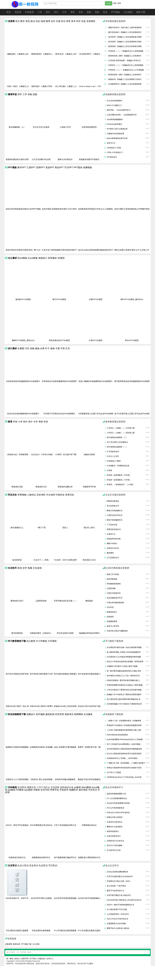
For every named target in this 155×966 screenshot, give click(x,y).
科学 (78, 21)
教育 (10, 421)
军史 (105, 12)
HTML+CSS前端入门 (115, 152)
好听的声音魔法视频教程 (65, 779)
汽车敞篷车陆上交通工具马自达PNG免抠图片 (97, 414)
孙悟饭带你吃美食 (114, 539)
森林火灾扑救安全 (65, 159)
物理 (48, 21)
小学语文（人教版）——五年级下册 (121, 428)
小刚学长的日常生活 (114, 515)
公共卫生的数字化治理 (41, 159)
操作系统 (83, 790)
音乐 (63, 21)
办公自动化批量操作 (114, 101)
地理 (43, 21)
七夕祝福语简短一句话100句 (118, 914)
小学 (40, 12)
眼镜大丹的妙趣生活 (114, 510)
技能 (89, 12)
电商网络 (78, 714)
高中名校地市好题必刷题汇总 (90, 674)
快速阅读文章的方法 (17, 857)
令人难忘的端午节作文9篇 (117, 909)
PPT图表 (78, 167)
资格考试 (69, 714)
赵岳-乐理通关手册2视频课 (65, 747)
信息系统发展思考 (89, 127)
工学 (25, 94)
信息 (83, 21)
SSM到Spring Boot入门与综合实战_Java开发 (124, 777)
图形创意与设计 (17, 601)
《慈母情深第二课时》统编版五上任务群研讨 (124, 56)
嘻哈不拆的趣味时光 (114, 520)
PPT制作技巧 (112, 157)
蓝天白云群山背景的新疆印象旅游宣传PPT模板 (97, 250)
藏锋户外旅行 (112, 543)
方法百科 (55, 787)
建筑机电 (49, 714)
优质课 (17, 12)
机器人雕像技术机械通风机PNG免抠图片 (96, 381)
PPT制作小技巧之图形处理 (117, 129)
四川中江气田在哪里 (114, 845)
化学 (53, 21)
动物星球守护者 (89, 487)
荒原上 (65, 528)
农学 (25, 568)
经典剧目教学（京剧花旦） (41, 633)
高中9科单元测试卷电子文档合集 (43, 674)
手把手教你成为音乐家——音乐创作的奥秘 (71, 601)
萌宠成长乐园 (17, 487)
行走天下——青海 (41, 560)
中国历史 (60, 495)
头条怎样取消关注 (114, 836)
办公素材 (128, 12)
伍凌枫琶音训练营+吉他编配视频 (43, 747)
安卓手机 (45, 790)
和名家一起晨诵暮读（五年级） (119, 475)
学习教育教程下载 (17, 641)
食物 (52, 348)
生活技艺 (12, 568)
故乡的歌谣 (17, 560)
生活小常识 (23, 865)
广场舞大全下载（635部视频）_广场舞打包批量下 (126, 763)
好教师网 (8, 944)
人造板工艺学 (65, 127)
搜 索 (109, 3)
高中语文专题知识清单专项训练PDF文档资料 (24, 674)
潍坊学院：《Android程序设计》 (119, 110)
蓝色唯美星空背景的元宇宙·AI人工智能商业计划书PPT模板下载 (104, 209)
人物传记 (31, 495)
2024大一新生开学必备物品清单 (19, 825)
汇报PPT (31, 167)
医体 (19, 568)
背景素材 (52, 258)
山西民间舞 (111, 588)
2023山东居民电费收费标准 (117, 872)
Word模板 (22, 258)
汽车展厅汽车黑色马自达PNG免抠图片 (59, 414)
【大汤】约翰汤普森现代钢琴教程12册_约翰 (124, 730)
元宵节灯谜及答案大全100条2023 (120, 876)
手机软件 (64, 790)
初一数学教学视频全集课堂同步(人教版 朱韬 (124, 671)
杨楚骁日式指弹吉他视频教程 (18, 747)
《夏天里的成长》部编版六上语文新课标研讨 (124, 32)
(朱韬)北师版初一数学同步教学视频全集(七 (123, 680)
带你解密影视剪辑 (114, 584)
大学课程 (52, 641)
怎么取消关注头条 (114, 850)
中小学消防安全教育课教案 (65, 931)
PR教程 (20, 790)
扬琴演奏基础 (112, 579)
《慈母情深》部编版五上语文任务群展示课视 (124, 46)
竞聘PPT (40, 167)
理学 (19, 94)
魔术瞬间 (110, 553)
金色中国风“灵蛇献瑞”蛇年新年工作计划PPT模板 (62, 209)
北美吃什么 (111, 534)
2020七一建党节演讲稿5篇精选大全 (120, 905)
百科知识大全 (66, 787)
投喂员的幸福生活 (114, 529)
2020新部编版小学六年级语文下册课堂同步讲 (124, 704)
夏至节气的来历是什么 (115, 891)
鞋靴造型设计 (112, 612)
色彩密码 (110, 617)
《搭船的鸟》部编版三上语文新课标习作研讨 (124, 79)
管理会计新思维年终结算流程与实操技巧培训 (124, 768)
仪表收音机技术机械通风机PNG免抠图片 (23, 381)
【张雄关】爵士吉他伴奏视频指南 (44, 779)
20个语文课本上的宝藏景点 (117, 442)
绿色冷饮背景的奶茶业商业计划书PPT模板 (23, 209)
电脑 (30, 568)
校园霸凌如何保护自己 (41, 857)
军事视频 (21, 495)
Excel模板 (33, 258)
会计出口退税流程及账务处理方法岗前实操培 (124, 754)
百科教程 (12, 787)
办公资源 (35, 944)
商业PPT (59, 167)
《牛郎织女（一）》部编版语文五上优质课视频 (125, 51)
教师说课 (16, 944)
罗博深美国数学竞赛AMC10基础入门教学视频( (125, 685)
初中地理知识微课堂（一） (117, 447)
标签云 (17, 959)
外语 (80, 12)
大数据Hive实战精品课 (115, 134)
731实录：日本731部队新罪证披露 (68, 560)
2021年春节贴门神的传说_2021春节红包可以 (124, 900)
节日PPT (68, 167)
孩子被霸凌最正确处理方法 (65, 857)
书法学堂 (110, 607)
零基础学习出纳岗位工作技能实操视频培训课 (124, 725)
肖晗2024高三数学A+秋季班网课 (43, 706)
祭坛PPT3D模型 (132, 340)
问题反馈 (41, 959)
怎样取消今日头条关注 (115, 841)
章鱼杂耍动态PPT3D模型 (59, 340)
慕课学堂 (12, 94)
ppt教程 (11, 790)
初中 (48, 12)
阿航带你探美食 (113, 501)
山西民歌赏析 (41, 601)
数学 (22, 21)
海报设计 (42, 258)
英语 (27, 21)
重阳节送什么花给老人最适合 (118, 928)
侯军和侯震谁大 (113, 831)
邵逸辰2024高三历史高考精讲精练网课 (70, 706)
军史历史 (12, 495)
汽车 (27, 348)
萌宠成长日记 (41, 487)
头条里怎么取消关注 (114, 822)
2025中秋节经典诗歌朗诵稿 (65, 898)
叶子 (47, 348)
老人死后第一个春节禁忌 (116, 886)
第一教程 (9, 959)
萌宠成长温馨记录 (65, 487)
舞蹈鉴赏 (89, 601)
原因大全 (31, 787)
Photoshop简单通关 (114, 124)
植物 (37, 348)
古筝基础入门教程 (114, 461)
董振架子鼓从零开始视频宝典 (90, 779)
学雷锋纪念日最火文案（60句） (119, 881)
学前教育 (29, 12)
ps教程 (77, 787)
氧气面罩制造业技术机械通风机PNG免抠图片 (133, 381)
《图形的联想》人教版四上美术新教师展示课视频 (50, 54)
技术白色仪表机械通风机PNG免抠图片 (23, 414)
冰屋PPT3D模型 (95, 299)
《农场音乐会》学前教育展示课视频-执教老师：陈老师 (28, 454)
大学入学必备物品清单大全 (65, 825)
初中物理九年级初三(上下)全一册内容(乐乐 (123, 676)
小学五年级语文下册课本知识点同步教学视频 (124, 690)
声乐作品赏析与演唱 (65, 633)
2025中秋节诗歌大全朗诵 (41, 898)
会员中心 (49, 959)
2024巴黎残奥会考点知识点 (41, 825)
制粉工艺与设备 (113, 574)
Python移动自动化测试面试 (117, 735)
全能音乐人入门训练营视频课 (18, 779)
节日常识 (52, 865)
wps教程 (28, 790)
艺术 (67, 348)
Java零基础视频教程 (115, 119)
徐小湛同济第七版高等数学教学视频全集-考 (123, 699)
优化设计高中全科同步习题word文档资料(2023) (97, 706)
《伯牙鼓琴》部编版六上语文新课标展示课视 (124, 37)
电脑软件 (73, 790)
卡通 (57, 348)
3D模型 (61, 258)
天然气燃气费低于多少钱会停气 (119, 895)
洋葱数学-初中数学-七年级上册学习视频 (122, 666)
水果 (42, 348)
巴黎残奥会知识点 (89, 825)
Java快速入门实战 (114, 148)
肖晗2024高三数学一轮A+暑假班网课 (21, 706)
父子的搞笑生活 (113, 558)
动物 (32, 348)
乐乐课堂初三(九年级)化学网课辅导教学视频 (124, 657)
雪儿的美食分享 (113, 506)
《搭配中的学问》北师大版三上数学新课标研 (124, 27)
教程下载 (140, 12)
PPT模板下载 (26, 944)
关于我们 (33, 959)
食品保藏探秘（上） (17, 127)
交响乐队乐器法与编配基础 (117, 631)
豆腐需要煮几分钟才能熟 (116, 924)
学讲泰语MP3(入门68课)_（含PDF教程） (123, 758)
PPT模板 (115, 12)
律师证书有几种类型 (114, 817)
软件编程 (40, 714)
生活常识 (21, 787)
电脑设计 (30, 714)
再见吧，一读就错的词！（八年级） (121, 484)
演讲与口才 (111, 143)
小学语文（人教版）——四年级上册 (121, 433)
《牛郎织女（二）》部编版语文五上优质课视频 (125, 65)
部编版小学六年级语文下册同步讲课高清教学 (124, 694)
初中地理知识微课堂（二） (117, 437)
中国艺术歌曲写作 (114, 593)
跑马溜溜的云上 (17, 528)
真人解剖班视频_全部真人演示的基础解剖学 (124, 652)
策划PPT (49, 167)
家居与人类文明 (113, 626)
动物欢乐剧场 (89, 454)
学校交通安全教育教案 (41, 931)
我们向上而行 (89, 528)
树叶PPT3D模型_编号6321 (132, 299)
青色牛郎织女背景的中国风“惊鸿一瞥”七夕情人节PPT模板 (29, 250)
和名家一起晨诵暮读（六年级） (119, 480)
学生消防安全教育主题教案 (17, 931)
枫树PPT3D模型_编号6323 (23, 340)
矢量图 (20, 348)
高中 (56, 12)
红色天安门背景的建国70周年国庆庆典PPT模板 (61, 250)
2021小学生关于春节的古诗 (117, 919)
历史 (38, 21)
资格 (97, 12)
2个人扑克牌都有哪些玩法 (117, 798)
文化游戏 (37, 568)
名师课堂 (90, 21)
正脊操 (109, 470)
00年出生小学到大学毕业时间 (118, 813)
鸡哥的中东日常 (113, 548)
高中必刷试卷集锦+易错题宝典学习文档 (70, 674)
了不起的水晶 (112, 525)
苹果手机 (54, 790)
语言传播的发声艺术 (114, 598)
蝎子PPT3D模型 (59, 299)
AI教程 (36, 790)
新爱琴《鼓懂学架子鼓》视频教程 (92, 747)
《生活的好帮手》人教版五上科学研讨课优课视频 (98, 54)
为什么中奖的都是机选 (115, 808)
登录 (119, 3)
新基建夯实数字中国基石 (89, 159)
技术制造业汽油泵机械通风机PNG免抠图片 (60, 381)
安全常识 (33, 865)
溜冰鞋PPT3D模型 (23, 299)
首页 (8, 12)
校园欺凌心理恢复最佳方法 (89, 857)
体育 (68, 21)
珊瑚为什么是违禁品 (114, 827)
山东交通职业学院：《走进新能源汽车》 (122, 115)
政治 (32, 21)
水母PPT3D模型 (95, 340)
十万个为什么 (43, 787)
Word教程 (86, 787)
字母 (62, 348)
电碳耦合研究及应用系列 (89, 633)
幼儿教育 (30, 641)
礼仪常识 (43, 865)
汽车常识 (92, 790)
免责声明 (24, 959)
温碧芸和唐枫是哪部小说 (116, 794)
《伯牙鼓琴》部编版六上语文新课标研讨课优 (124, 42)
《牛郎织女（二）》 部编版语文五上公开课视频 (125, 70)
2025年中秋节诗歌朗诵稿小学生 (91, 898)
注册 (114, 3)
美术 (73, 21)
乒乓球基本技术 (113, 452)
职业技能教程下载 (17, 714)
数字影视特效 (17, 633)
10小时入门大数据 (114, 772)
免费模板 (87, 167)
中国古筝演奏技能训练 (115, 603)
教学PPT (21, 167)
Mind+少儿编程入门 (114, 105)
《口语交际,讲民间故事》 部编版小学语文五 (124, 60)
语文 (17, 21)
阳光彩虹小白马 (89, 560)
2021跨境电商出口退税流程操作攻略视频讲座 (124, 749)
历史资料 (41, 495)
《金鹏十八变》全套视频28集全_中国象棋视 (124, 721)
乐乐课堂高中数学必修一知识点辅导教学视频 (124, 647)
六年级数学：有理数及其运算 (118, 466)
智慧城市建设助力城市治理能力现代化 (21, 159)
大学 (64, 12)
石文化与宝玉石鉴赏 (41, 127)
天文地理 (50, 495)
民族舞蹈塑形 (112, 621)
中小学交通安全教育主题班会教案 (92, 931)
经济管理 (59, 714)
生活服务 (88, 714)
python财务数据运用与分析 (117, 138)
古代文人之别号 (113, 456)
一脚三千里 (41, 528)
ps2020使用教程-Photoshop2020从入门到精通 (125, 739)
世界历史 (69, 495)
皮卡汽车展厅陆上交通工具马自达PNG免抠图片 (134, 414)
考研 (72, 12)
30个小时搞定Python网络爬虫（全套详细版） (124, 744)
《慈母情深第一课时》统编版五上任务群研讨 (124, 75)
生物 (58, 21)
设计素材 (12, 348)
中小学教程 (41, 641)
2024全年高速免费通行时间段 (118, 803)
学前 (15, 421)
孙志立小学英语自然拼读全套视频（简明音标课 (125, 661)
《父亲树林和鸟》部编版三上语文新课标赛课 (124, 84)
